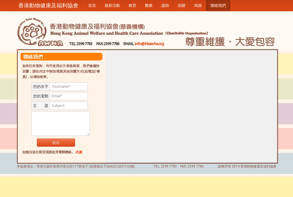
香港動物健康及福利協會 (48, 5)
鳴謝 (198, 5)
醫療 (149, 5)
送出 (56, 142)
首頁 (92, 5)
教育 (132, 5)
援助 (165, 5)
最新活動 (112, 5)
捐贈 (181, 5)
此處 (79, 152)
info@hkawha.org (149, 43)
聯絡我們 (218, 5)
